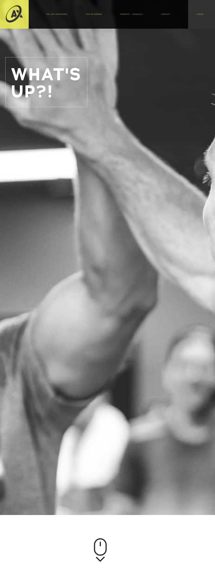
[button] (201, 14)
